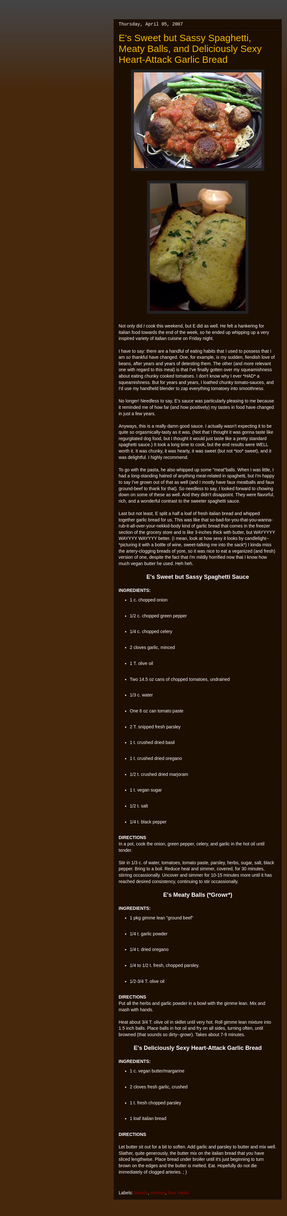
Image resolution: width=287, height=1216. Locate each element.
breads (141, 1192)
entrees (158, 1192)
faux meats (178, 1192)
